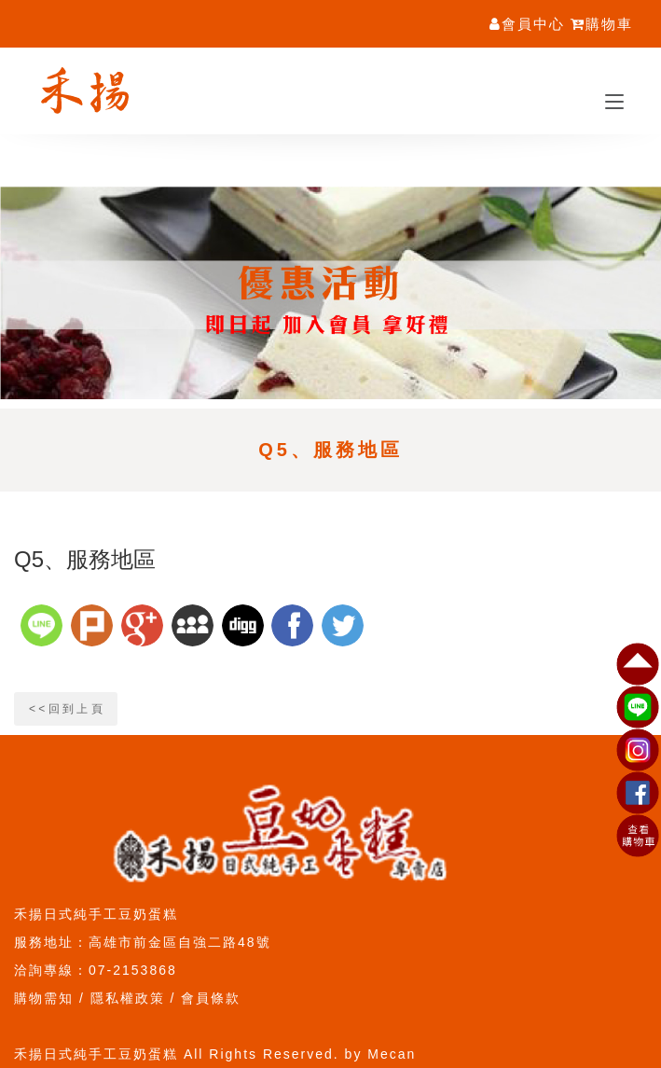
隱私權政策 (127, 998)
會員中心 (527, 24)
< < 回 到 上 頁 (66, 708)
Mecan (391, 1054)
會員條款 (211, 998)
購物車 (602, 24)
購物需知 (44, 998)
